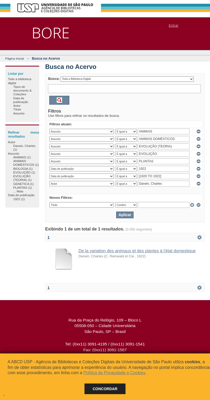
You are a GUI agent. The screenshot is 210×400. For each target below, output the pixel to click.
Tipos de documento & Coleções (22, 90)
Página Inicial (14, 58)
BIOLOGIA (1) (23, 168)
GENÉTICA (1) (23, 183)
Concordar (105, 389)
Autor (17, 105)
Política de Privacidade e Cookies (114, 372)
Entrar (173, 25)
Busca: (53, 79)
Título (17, 109)
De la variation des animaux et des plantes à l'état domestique (137, 251)
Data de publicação (20, 100)
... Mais (18, 191)
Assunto (19, 113)
